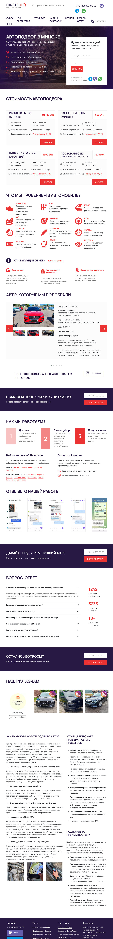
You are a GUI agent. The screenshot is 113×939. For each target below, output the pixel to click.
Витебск (9, 470)
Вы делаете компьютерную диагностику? (24, 605)
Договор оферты (65, 927)
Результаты (40, 18)
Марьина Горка (20, 477)
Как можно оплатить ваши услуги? (21, 611)
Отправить (77, 69)
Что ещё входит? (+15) (42, 174)
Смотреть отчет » (55, 261)
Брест (30, 467)
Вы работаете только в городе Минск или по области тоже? (32, 636)
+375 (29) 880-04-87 (85, 5)
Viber (16, 932)
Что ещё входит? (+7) (93, 174)
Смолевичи (10, 480)
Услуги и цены (9, 21)
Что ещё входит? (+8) (42, 134)
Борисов (40, 474)
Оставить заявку (95, 403)
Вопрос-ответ (81, 19)
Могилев (38, 467)
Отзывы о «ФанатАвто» (67, 931)
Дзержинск (31, 474)
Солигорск (21, 480)
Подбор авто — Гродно (41, 931)
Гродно (16, 467)
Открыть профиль (17, 717)
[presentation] (9, 328)
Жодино (9, 477)
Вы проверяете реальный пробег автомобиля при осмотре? (32, 617)
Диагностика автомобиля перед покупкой (68, 936)
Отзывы (69, 18)
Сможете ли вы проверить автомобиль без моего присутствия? (34, 587)
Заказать (48, 142)
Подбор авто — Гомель (41, 934)
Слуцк (41, 477)
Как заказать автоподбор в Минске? (22, 630)
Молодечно (32, 477)
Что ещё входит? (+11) (94, 134)
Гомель (24, 467)
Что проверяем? (23, 19)
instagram (100, 21)
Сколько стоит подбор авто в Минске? (23, 624)
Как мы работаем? (56, 19)
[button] (51, 366)
